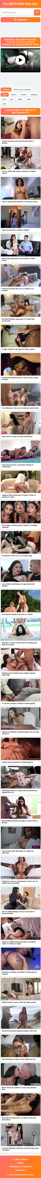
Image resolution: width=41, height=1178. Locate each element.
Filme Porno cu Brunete (22, 89)
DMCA (20, 1163)
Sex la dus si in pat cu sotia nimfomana (17, 436)
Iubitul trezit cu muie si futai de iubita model (19, 1002)
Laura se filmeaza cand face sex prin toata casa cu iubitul (20, 1149)
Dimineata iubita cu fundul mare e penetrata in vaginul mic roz (20, 791)
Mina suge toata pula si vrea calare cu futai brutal (18, 259)
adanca (13, 95)
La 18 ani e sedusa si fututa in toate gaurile (18, 703)
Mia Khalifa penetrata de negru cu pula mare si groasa (20, 822)
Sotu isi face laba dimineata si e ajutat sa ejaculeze (18, 852)
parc (11, 99)
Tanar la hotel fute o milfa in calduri (15, 230)
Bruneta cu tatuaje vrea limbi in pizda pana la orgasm (19, 973)
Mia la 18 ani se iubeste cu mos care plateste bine (19, 1088)
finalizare (34, 95)
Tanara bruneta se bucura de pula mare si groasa (18, 142)
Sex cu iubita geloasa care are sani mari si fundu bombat (18, 912)
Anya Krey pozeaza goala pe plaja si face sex (19, 1031)
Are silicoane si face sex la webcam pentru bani (20, 408)
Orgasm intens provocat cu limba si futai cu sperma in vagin (19, 496)
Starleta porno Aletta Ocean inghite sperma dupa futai (18, 674)
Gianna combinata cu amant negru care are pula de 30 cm (20, 733)
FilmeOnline (20, 4)
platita (20, 99)
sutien (4, 104)
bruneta (23, 95)
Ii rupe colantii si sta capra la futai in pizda (18, 349)
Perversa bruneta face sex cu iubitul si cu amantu (18, 289)
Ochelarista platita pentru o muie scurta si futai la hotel (20, 378)
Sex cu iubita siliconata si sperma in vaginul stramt (19, 172)
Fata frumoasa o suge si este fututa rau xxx (18, 1059)
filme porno (20, 1159)
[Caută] (37, 13)
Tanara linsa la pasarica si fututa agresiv (17, 762)
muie (4, 99)
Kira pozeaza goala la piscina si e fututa (17, 614)
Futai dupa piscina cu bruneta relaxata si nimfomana (17, 466)
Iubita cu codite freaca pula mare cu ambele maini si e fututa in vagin (19, 943)
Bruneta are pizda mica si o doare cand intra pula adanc (19, 1119)
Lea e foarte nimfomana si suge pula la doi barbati (18, 585)
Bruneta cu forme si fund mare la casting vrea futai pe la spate (19, 643)
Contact (20, 1170)
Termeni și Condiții (20, 1166)
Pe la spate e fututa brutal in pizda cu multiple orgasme (19, 526)
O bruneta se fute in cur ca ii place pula (17, 556)
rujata (29, 99)
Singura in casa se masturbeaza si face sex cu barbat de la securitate (20, 882)
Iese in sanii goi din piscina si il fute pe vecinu (20, 202)
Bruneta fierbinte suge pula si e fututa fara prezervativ (18, 320)
